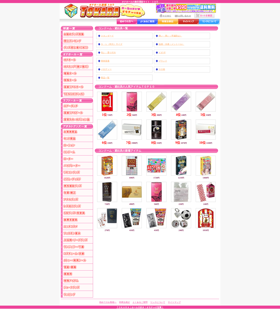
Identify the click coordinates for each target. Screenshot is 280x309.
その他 (162, 69)
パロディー (106, 69)
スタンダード (107, 36)
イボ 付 (162, 52)
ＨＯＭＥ (167, 16)
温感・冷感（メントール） (171, 44)
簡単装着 (105, 61)
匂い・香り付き (108, 52)
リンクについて (157, 302)
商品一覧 (105, 77)
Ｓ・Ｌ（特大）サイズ (111, 44)
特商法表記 (124, 302)
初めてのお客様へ (107, 302)
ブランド (163, 61)
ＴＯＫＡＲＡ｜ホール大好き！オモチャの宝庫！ (140, 307)
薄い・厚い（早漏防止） (170, 36)
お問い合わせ (184, 16)
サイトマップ (174, 302)
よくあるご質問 (140, 302)
